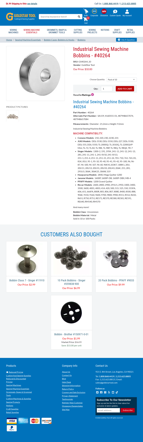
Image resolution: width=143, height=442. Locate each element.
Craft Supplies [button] (117, 31)
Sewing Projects (13, 402)
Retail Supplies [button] (130, 31)
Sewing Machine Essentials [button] (31, 31)
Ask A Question (126, 39)
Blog (64, 378)
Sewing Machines (13, 385)
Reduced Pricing (14, 372)
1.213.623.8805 (128, 3)
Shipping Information (71, 385)
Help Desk (66, 382)
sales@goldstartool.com (106, 382)
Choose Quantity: (97, 79)
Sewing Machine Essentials (17, 389)
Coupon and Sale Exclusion (73, 392)
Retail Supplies (12, 412)
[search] (79, 16)
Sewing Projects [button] (92, 31)
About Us (66, 372)
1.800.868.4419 (110, 3)
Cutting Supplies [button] (77, 31)
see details (32, 3)
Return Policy (68, 389)
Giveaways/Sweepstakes (72, 406)
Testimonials (67, 399)
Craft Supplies (12, 409)
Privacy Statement (70, 396)
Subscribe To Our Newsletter (114, 400)
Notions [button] (105, 30)
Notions (9, 405)
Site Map (66, 409)
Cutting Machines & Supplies (18, 398)
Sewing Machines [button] (13, 31)
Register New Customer (72, 402)
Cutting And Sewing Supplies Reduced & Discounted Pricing (18, 378)
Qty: (96, 88)
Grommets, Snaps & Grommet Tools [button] (56, 31)
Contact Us (67, 375)
